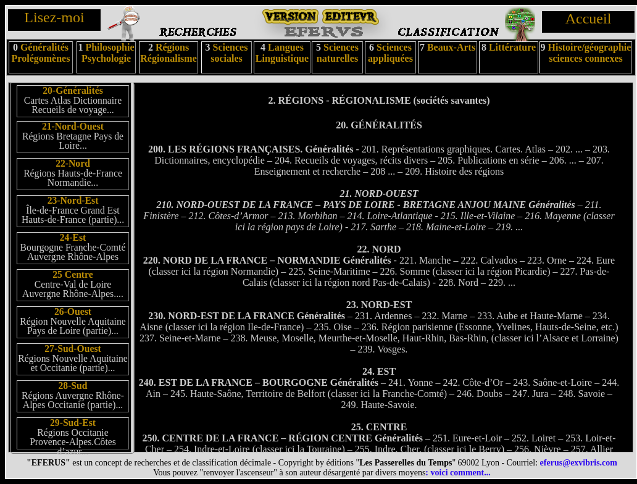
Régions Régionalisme (168, 53)
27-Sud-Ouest (72, 348)
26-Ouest (72, 311)
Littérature (512, 47)
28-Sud (72, 385)
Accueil (588, 18)
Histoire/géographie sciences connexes (589, 53)
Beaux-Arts (450, 47)
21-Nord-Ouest (73, 126)
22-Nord (73, 163)
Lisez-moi (54, 17)
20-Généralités (72, 90)
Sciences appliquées (390, 53)
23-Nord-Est (73, 200)
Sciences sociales (229, 53)
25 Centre (72, 274)
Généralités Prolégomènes (41, 53)
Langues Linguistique (282, 53)
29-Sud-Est (73, 422)
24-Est (73, 237)
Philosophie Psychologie (108, 53)
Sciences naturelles (338, 53)
